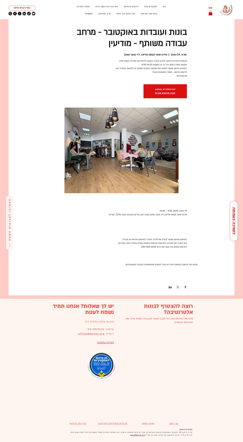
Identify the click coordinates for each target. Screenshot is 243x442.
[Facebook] (15, 13)
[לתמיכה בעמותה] (234, 221)
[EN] (210, 8)
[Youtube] (33, 13)
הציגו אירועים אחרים (165, 93)
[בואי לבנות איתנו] (22, 7)
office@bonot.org (91, 334)
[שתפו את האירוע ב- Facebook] (185, 287)
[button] (131, 6)
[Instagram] (10, 13)
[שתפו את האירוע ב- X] (177, 287)
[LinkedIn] (24, 13)
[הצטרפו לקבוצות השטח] (9, 222)
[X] (19, 13)
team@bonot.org (137, 435)
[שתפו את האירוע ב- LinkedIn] (170, 287)
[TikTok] (29, 13)
